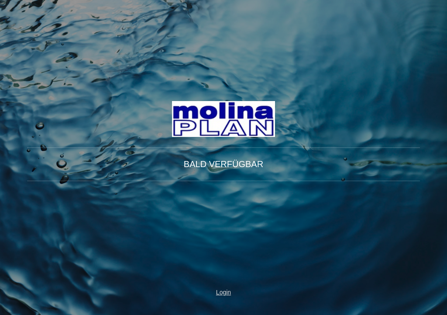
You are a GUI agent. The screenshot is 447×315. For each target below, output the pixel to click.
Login (223, 292)
